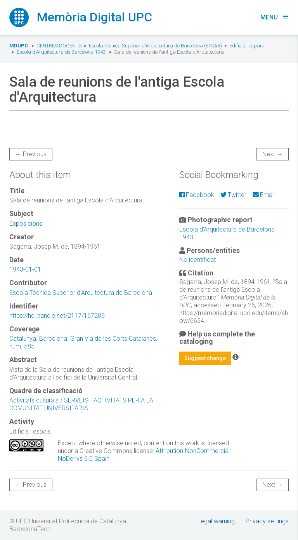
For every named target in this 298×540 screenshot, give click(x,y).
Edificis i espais (246, 46)
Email (264, 195)
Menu (274, 17)
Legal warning (216, 521)
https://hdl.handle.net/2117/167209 (57, 315)
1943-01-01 (25, 269)
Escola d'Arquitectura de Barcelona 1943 (61, 52)
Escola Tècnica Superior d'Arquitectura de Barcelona (80, 292)
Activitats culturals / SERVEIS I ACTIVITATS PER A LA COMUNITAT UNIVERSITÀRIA (81, 404)
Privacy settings (267, 521)
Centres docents (58, 46)
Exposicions (25, 223)
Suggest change (205, 358)
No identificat (197, 259)
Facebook (196, 195)
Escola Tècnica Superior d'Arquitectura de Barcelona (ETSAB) (155, 46)
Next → (272, 154)
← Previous (31, 154)
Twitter (233, 195)
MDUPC (18, 46)
